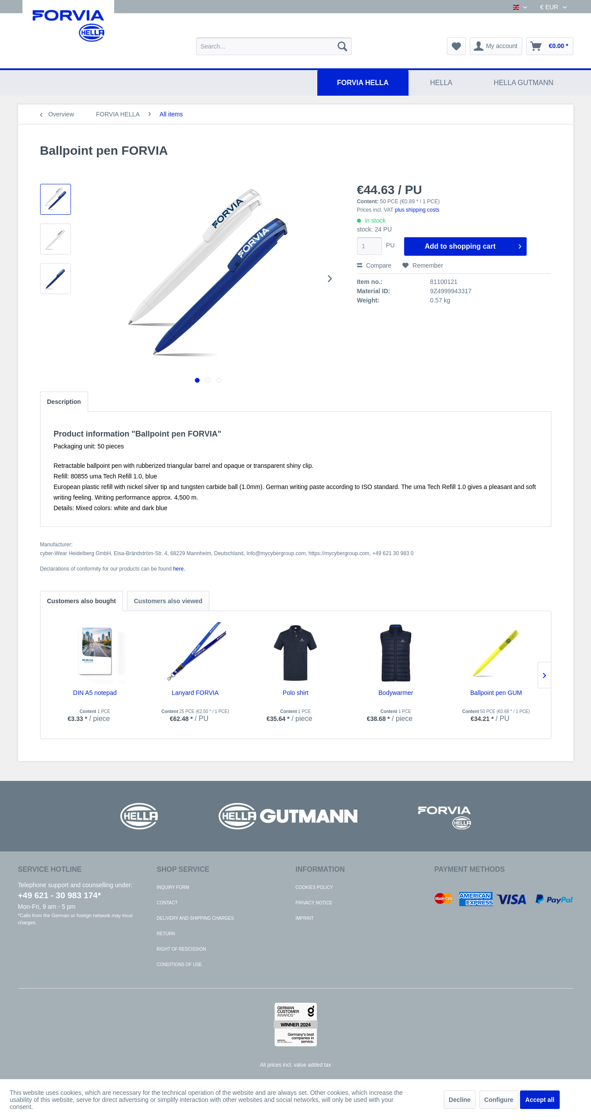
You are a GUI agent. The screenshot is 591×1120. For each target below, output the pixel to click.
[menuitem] (274, 46)
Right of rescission (181, 949)
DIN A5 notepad (95, 692)
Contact (167, 902)
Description (64, 401)
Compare (374, 265)
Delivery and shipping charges (195, 918)
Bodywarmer (396, 692)
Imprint (305, 918)
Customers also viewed (168, 601)
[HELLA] (441, 83)
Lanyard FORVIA (195, 692)
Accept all (539, 1099)
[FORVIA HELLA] (363, 83)
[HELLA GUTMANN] (523, 83)
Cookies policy (314, 887)
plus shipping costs (417, 210)
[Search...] (274, 46)
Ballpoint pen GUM (496, 692)
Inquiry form (173, 887)
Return (166, 933)
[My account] (496, 46)
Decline (460, 1099)
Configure (498, 1099)
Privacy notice (314, 902)
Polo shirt (295, 692)
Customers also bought (81, 601)
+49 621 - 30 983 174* (59, 895)
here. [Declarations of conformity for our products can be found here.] (179, 569)
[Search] (342, 46)
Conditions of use (179, 964)
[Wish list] (456, 46)
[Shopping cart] (549, 46)
